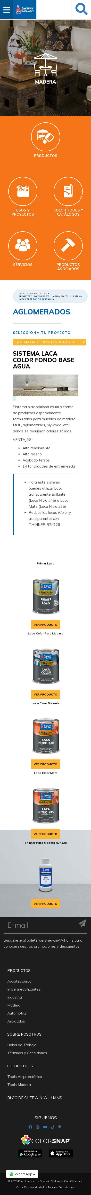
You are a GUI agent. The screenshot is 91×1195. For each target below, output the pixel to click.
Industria (14, 997)
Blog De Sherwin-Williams (34, 1097)
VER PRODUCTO (45, 624)
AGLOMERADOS (41, 296)
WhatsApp (22, 1174)
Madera (33, 293)
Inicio (22, 293)
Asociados (16, 1021)
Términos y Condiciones (27, 1053)
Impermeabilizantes (24, 989)
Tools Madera (19, 1084)
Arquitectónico (19, 981)
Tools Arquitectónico (24, 1076)
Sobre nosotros (24, 1034)
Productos (19, 970)
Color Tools (20, 1066)
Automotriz (16, 1013)
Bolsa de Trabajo (21, 1045)
